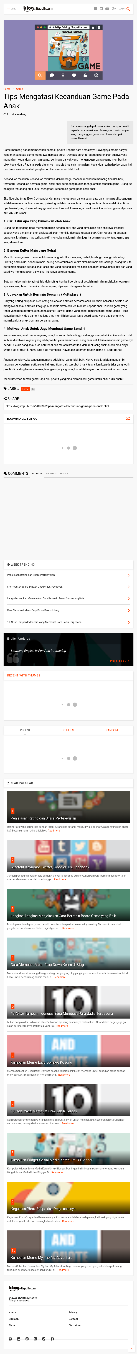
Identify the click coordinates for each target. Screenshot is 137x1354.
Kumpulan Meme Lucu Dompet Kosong (41, 1062)
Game (19, 88)
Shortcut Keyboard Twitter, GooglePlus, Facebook (50, 867)
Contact (73, 1319)
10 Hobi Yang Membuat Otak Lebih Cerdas (44, 1111)
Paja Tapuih (120, 660)
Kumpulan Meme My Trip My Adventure (41, 1257)
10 (14, 1250)
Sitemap (14, 1319)
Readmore (54, 830)
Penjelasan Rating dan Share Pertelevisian (43, 818)
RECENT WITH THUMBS (23, 675)
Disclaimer (75, 1325)
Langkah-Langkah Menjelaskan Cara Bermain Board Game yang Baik (63, 916)
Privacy (72, 1312)
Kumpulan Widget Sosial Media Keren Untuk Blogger (52, 1160)
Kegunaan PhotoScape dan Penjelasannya (43, 1209)
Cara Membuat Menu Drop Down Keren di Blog (47, 965)
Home (7, 88)
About (12, 1325)
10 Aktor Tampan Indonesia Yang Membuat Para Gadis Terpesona (62, 1013)
